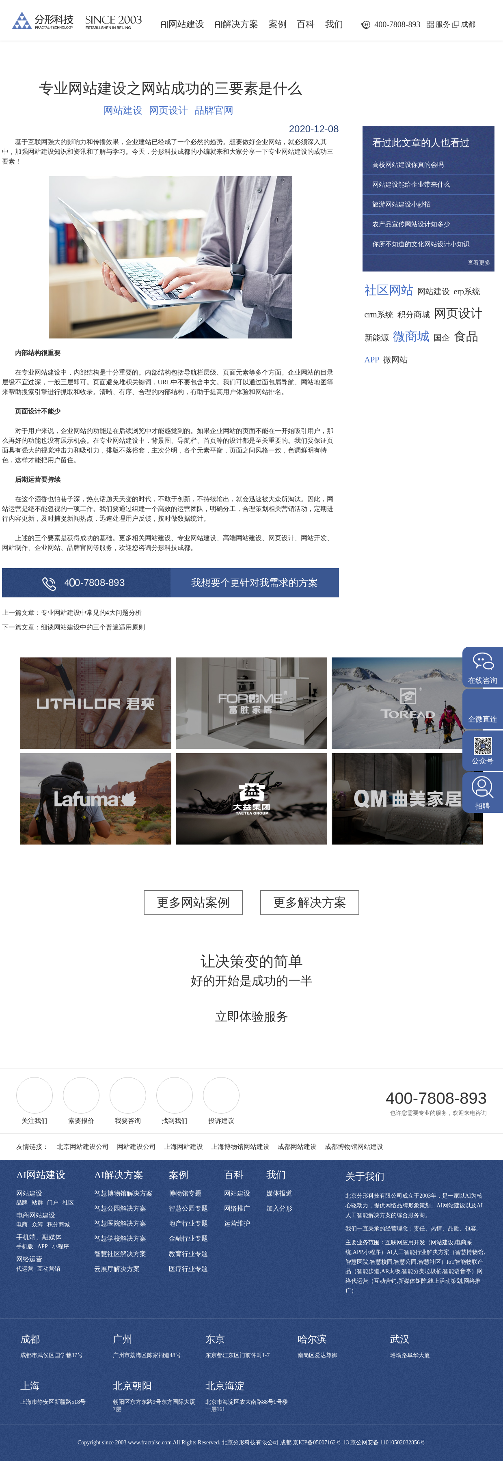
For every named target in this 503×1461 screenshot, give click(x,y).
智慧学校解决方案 (120, 1238)
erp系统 (467, 291)
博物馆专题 (185, 1193)
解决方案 (236, 24)
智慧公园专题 (188, 1208)
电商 (22, 1225)
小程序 (60, 1247)
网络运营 (29, 1259)
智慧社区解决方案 (120, 1253)
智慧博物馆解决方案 (123, 1193)
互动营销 (48, 1269)
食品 (466, 336)
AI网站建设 (40, 1175)
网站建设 (182, 24)
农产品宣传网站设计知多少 (411, 224)
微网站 (395, 359)
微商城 (411, 336)
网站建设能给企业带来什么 (411, 184)
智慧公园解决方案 (120, 1208)
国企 (442, 337)
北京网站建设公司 (83, 1146)
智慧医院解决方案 (120, 1223)
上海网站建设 (183, 1146)
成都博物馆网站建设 (354, 1146)
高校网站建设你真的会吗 (408, 164)
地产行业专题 (188, 1223)
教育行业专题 (188, 1253)
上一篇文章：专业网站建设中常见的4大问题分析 (72, 612)
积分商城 (413, 314)
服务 (443, 24)
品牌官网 (213, 110)
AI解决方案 (118, 1175)
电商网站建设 (35, 1215)
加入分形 (279, 1208)
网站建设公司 (136, 1146)
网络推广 (237, 1208)
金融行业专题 (188, 1238)
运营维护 (237, 1223)
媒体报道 (279, 1193)
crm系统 (379, 314)
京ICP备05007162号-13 (321, 1442)
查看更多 (479, 263)
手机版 (24, 1247)
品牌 (22, 1203)
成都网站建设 (297, 1146)
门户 (52, 1203)
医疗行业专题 (188, 1268)
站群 (37, 1203)
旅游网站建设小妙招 (401, 204)
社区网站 (389, 290)
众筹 (37, 1225)
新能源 (377, 337)
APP (372, 359)
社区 (68, 1203)
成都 (468, 24)
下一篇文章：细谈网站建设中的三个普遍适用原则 (73, 627)
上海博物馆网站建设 (240, 1146)
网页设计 (168, 110)
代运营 (24, 1269)
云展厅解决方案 (117, 1268)
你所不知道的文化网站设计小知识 (421, 244)
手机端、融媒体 (39, 1237)
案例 (278, 24)
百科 (306, 24)
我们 (334, 24)
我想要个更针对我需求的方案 (254, 583)
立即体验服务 (251, 1016)
